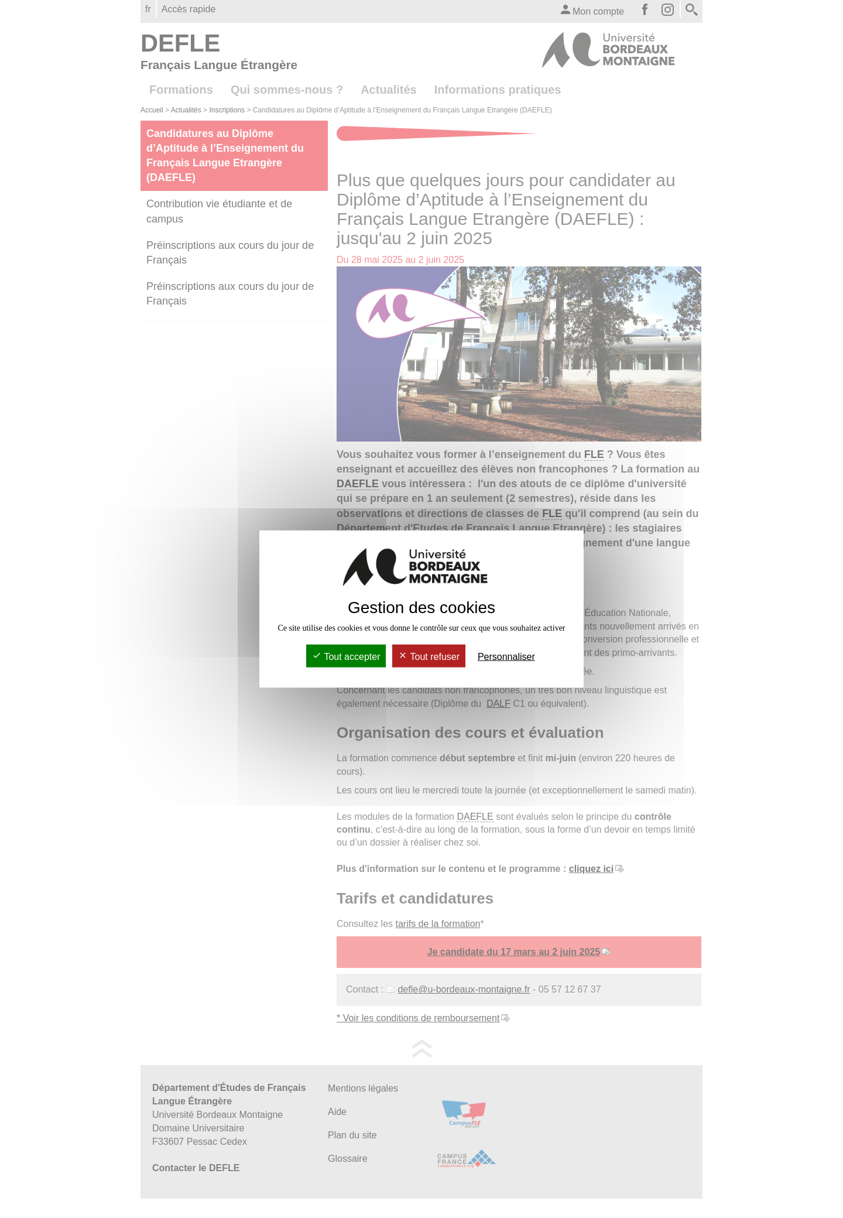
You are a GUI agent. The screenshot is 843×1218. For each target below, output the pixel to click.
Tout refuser (429, 656)
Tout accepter (346, 656)
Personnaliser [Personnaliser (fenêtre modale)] (506, 656)
